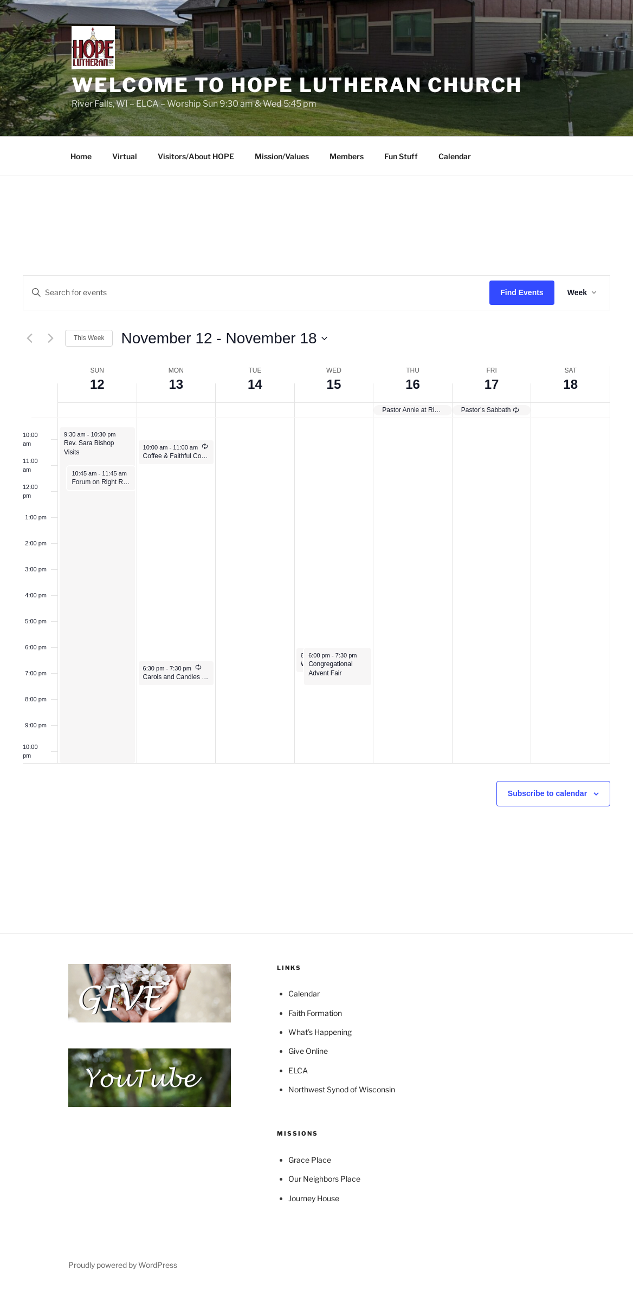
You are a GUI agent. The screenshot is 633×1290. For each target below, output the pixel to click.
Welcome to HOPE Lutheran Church (297, 85)
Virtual (124, 156)
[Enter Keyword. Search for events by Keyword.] (256, 293)
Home (81, 156)
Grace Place (309, 1159)
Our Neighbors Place (324, 1178)
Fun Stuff (401, 156)
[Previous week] (29, 338)
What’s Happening (320, 1032)
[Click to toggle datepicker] (224, 338)
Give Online (308, 1051)
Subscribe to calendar (547, 793)
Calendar (454, 156)
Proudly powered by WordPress (122, 1264)
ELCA (298, 1070)
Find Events (521, 292)
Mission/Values (282, 156)
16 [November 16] (412, 384)
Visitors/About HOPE (196, 156)
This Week (89, 338)
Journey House (313, 1198)
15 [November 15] (334, 384)
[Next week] (50, 338)
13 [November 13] (176, 384)
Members (347, 156)
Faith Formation (315, 1013)
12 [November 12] (97, 384)
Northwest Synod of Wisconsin (341, 1089)
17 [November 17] (492, 384)
